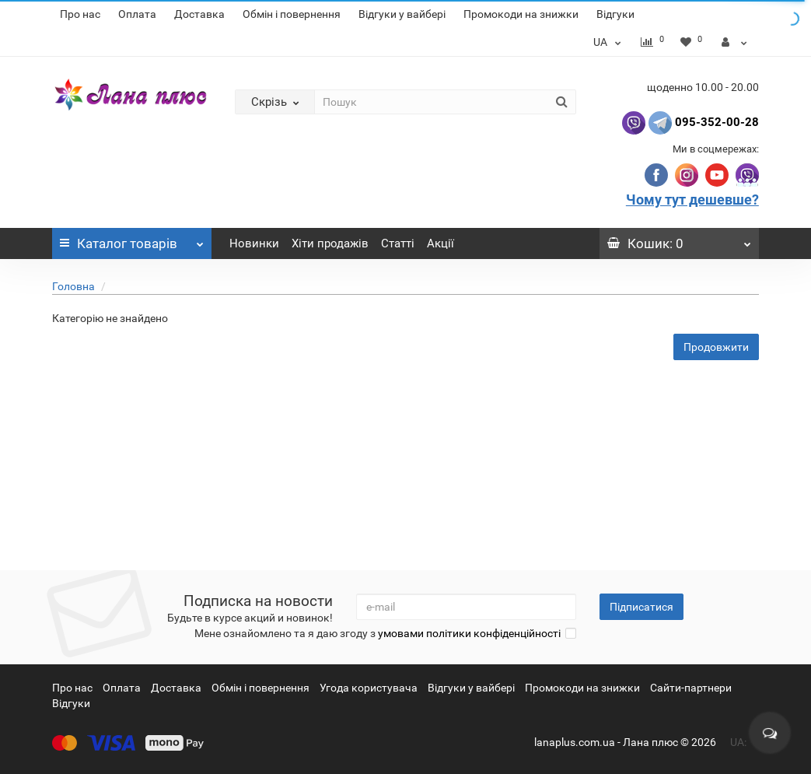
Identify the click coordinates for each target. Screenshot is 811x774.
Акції (440, 243)
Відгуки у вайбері (402, 14)
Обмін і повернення (292, 14)
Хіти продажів (330, 243)
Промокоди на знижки (521, 14)
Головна (73, 286)
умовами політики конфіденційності (469, 633)
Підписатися (641, 607)
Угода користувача (369, 687)
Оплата (137, 14)
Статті (397, 243)
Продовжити (716, 347)
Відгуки (615, 14)
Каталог (132, 239)
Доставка (199, 14)
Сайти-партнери (691, 687)
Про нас (80, 14)
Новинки (254, 243)
